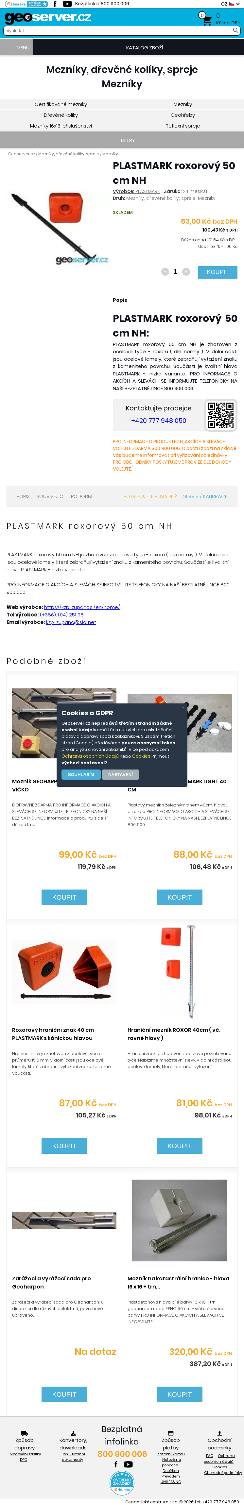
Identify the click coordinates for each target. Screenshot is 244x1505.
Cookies (141, 756)
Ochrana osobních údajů (90, 756)
